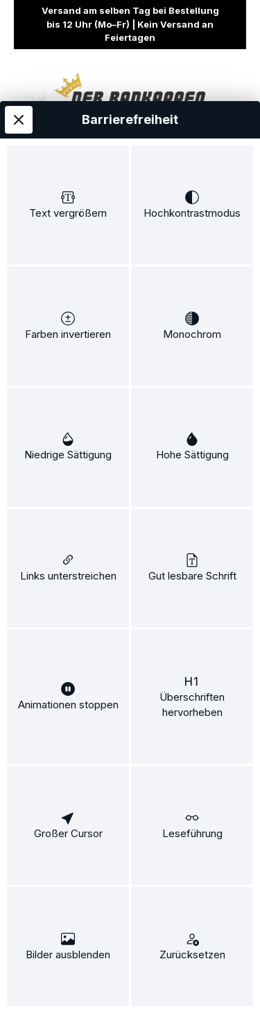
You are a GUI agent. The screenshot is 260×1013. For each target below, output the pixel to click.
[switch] (68, 205)
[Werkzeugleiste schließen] (19, 120)
